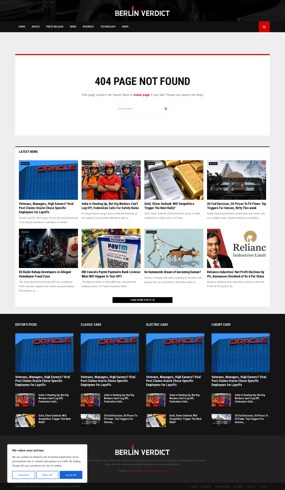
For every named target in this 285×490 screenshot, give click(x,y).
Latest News (28, 152)
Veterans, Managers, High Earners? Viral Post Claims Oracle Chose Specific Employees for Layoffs (46, 208)
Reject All (47, 475)
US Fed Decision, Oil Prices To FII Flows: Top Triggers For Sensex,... (120, 419)
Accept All (71, 475)
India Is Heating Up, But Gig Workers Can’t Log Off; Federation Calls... (54, 398)
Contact (263, 486)
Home (22, 26)
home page (142, 95)
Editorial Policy (222, 486)
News (73, 26)
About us (251, 486)
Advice (36, 26)
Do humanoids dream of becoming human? (172, 272)
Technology (108, 26)
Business (88, 26)
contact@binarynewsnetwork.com (149, 470)
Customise (23, 475)
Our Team (238, 486)
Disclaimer (206, 486)
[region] (47, 464)
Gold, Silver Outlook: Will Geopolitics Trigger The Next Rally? (55, 419)
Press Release (54, 26)
